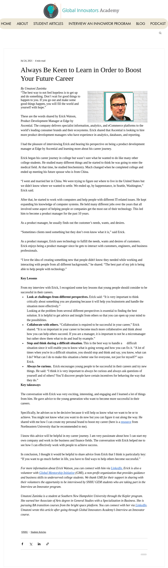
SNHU (24, 532)
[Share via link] (47, 544)
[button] (160, 32)
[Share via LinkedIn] (39, 544)
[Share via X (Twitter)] (30, 544)
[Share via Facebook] (22, 544)
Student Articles (38, 532)
